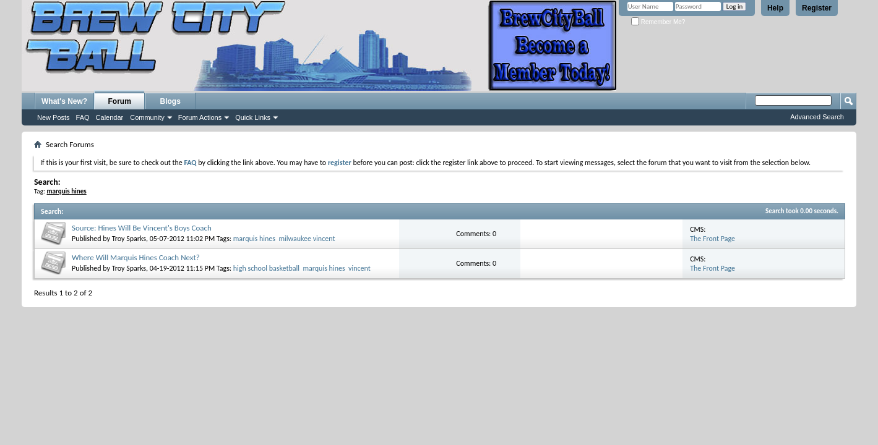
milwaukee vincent (306, 238)
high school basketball (266, 268)
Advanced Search (817, 117)
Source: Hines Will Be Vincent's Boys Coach (142, 227)
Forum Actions (200, 117)
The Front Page (712, 238)
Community (147, 117)
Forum (119, 101)
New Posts (53, 117)
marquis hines (254, 238)
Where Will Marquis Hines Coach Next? (136, 257)
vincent (359, 268)
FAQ (83, 117)
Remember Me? (658, 22)
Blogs (170, 101)
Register (817, 8)
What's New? (64, 101)
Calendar (110, 117)
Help (775, 8)
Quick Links (252, 117)
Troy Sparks (129, 238)
